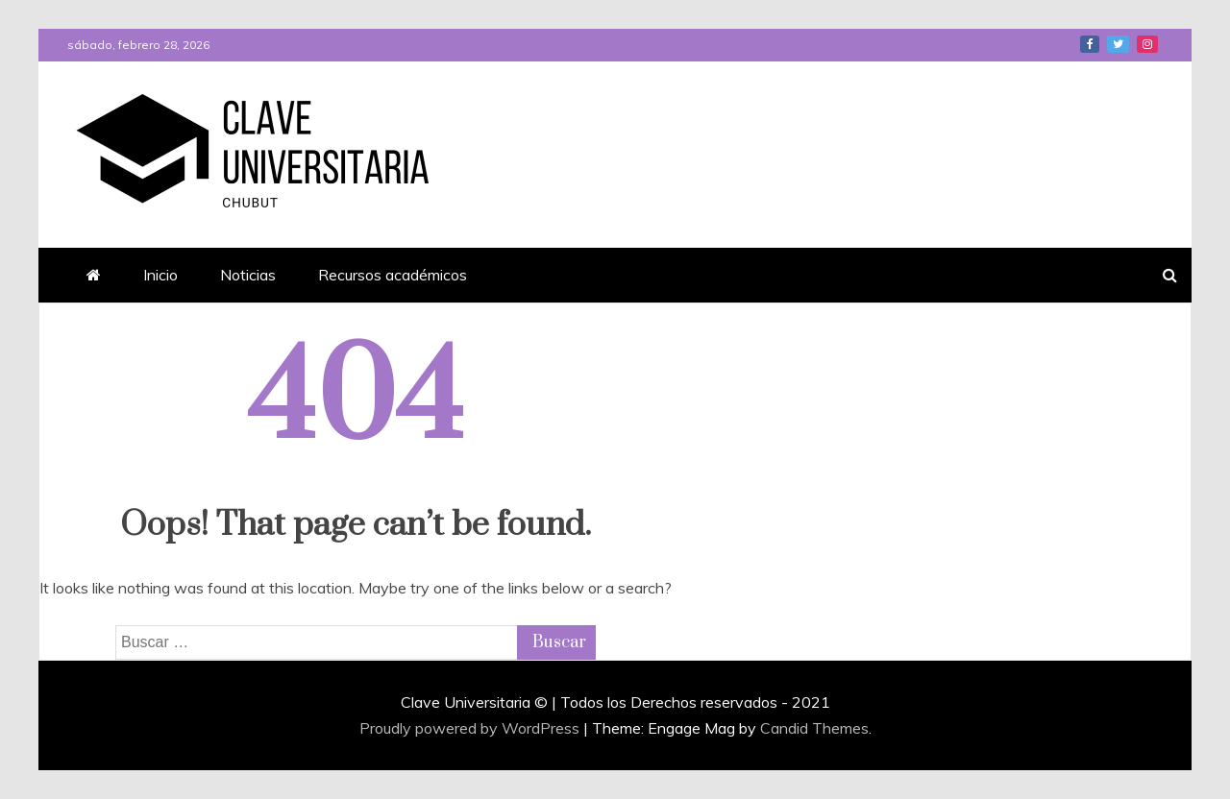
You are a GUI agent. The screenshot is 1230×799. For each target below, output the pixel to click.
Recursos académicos (392, 274)
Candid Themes (814, 728)
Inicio (160, 274)
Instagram (1147, 44)
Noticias (248, 274)
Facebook (1089, 44)
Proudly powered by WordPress (471, 728)
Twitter (1118, 44)
